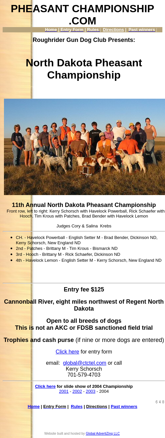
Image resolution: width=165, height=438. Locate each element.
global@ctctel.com (84, 363)
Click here (67, 351)
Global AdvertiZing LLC (103, 433)
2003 (91, 391)
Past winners (124, 406)
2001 (64, 391)
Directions (113, 29)
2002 (77, 391)
